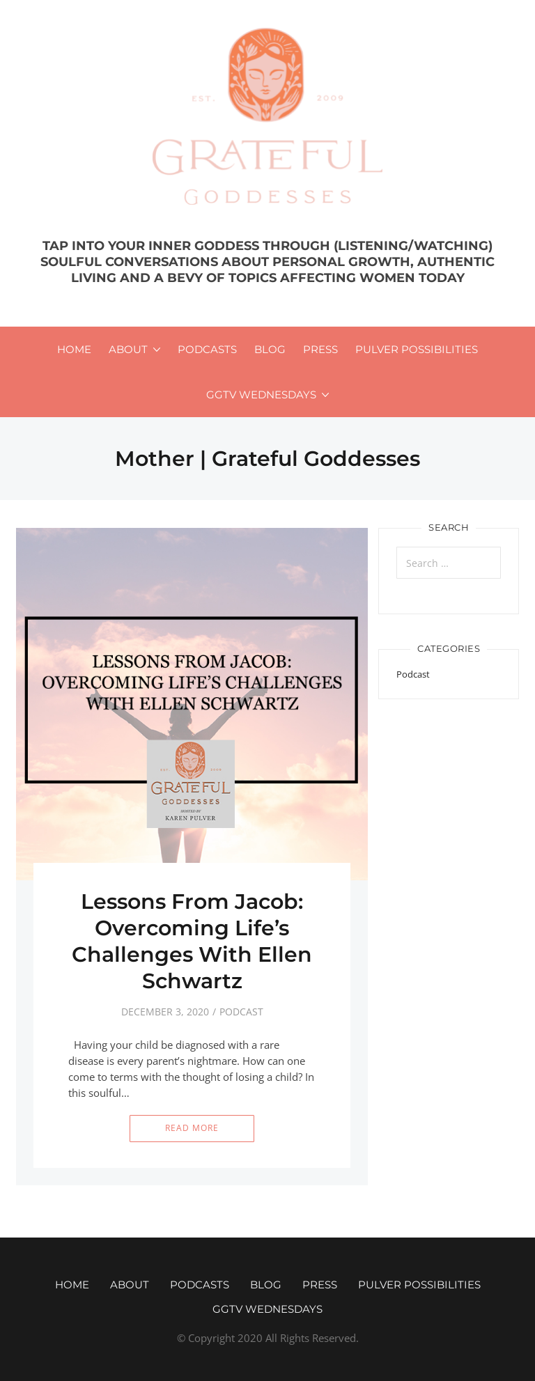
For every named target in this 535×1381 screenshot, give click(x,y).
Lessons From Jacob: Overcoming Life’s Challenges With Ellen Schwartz (192, 941)
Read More (192, 1128)
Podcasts (207, 349)
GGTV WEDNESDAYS (261, 394)
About (128, 349)
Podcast (241, 1011)
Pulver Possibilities (416, 349)
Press (320, 349)
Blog (270, 349)
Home (74, 349)
